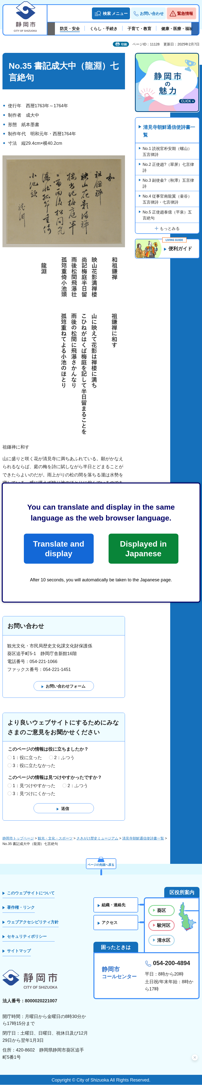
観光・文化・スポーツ (55, 838)
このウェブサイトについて (31, 893)
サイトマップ (19, 951)
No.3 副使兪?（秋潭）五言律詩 (168, 184)
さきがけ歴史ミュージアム (97, 838)
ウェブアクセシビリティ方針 (33, 922)
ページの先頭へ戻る (101, 864)
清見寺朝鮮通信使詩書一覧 (168, 131)
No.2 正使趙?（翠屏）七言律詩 (168, 168)
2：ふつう (64, 757)
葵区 (161, 910)
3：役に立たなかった (34, 765)
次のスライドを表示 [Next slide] (195, 28)
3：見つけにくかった (34, 793)
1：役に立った (27, 757)
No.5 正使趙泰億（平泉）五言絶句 (167, 215)
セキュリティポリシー (27, 937)
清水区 (163, 940)
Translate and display (58, 548)
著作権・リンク (21, 908)
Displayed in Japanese (143, 548)
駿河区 (163, 925)
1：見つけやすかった (34, 785)
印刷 (124, 44)
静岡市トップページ (18, 838)
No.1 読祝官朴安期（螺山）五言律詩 (167, 152)
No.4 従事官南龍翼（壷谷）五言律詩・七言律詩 (167, 200)
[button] (111, 13)
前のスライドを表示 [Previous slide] (51, 28)
